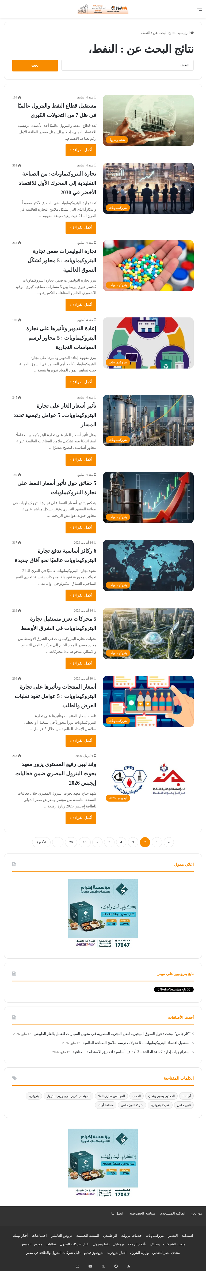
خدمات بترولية (131, 1236)
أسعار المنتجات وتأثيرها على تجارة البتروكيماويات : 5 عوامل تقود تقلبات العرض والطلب (55, 696)
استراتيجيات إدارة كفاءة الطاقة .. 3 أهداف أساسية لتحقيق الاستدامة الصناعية (131, 1052)
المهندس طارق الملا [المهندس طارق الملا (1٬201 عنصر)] (111, 1096)
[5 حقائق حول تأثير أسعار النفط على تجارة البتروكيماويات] (148, 497)
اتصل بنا (117, 1213)
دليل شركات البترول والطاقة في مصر (53, 1253)
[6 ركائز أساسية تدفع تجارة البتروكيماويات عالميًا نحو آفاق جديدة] (148, 565)
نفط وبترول (101, 1244)
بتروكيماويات (155, 1236)
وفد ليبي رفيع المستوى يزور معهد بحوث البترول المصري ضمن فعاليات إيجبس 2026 (55, 773)
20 (71, 842)
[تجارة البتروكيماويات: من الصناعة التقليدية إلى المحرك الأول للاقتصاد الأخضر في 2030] (148, 188)
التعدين (172, 1236)
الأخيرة (41, 842)
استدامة (187, 1236)
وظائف (155, 1244)
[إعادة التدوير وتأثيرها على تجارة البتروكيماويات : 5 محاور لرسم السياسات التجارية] (148, 343)
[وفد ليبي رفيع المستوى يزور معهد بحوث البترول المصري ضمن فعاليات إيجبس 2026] (148, 778)
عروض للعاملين (62, 1236)
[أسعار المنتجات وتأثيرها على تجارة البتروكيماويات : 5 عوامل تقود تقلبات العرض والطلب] (148, 701)
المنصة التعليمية (87, 1236)
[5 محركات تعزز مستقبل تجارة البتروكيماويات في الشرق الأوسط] (148, 633)
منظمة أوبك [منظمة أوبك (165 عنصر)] (105, 1105)
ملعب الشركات (174, 1244)
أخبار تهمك (20, 1236)
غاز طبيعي (110, 1236)
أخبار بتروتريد (116, 1253)
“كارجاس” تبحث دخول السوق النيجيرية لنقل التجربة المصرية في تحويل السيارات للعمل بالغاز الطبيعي (112, 1034)
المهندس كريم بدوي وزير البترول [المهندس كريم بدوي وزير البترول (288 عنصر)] (68, 1096)
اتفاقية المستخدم (172, 1213)
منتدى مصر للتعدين (166, 1253)
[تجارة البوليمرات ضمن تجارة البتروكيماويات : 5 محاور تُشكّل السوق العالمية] (148, 265)
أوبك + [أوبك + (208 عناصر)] (186, 1096)
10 (84, 842)
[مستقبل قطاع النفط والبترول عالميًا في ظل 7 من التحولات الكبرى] (148, 120)
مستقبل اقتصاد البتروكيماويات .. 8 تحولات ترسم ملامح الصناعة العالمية (136, 1043)
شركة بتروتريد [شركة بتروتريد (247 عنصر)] (160, 1105)
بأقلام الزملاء (137, 1244)
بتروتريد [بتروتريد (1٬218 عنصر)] (34, 1096)
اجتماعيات (39, 1236)
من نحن (196, 1213)
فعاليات (51, 1244)
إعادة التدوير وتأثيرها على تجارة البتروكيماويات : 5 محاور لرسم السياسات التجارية (61, 337)
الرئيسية (185, 33)
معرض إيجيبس (31, 1244)
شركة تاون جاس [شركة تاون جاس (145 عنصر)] (132, 1105)
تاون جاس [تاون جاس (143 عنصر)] (184, 1105)
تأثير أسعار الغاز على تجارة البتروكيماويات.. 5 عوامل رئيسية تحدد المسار (54, 415)
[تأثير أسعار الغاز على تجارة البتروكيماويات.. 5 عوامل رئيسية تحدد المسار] (148, 420)
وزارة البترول (139, 1253)
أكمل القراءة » (81, 150)
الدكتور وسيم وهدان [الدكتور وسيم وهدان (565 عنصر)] (161, 1096)
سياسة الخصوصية (142, 1213)
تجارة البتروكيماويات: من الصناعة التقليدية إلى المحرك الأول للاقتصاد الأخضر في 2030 (57, 183)
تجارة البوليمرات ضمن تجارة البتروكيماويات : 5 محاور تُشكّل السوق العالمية (62, 260)
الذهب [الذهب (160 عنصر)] (136, 1096)
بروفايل (118, 1244)
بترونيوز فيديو (94, 1253)
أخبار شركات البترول (75, 1244)
